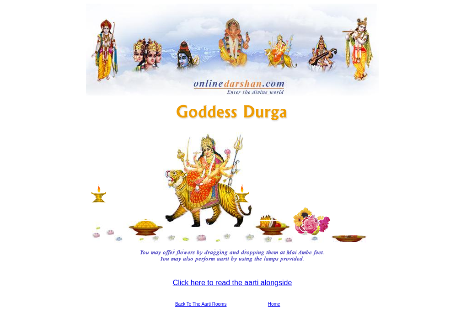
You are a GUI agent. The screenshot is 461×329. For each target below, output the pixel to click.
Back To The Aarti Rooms (200, 304)
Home (274, 304)
